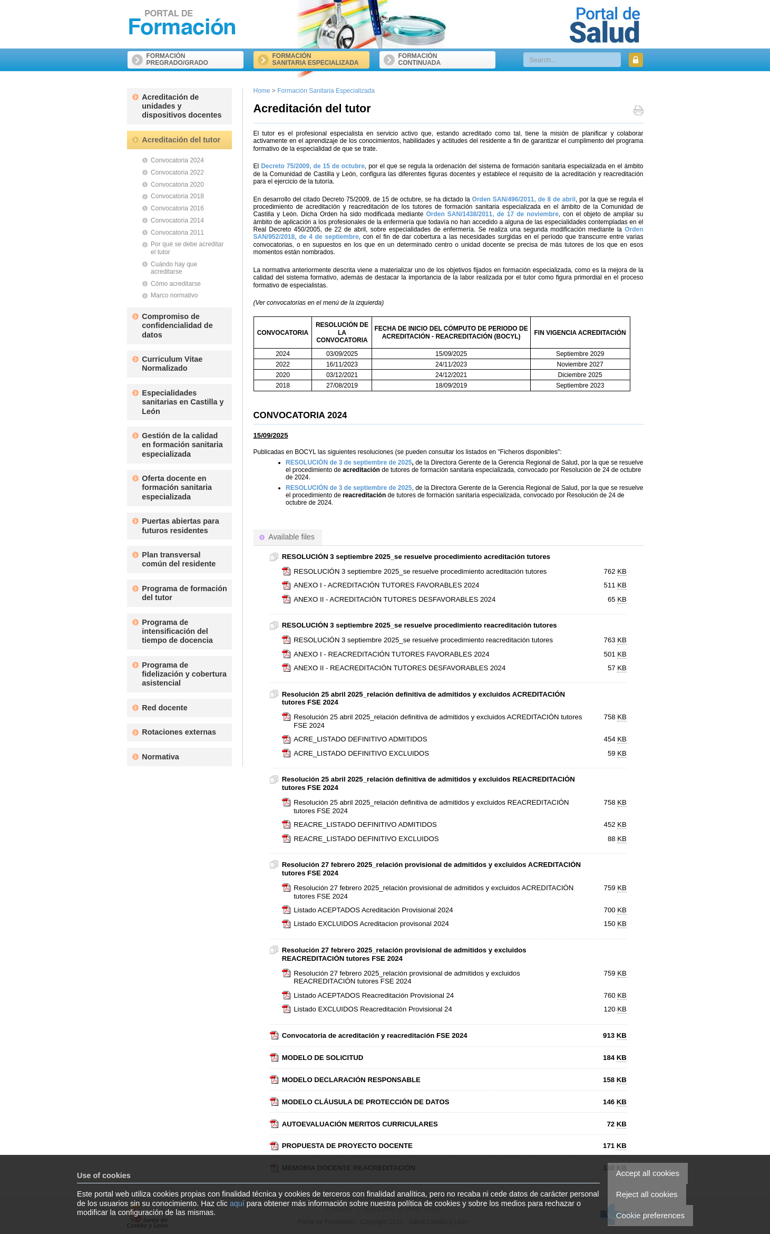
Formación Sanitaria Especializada (326, 90)
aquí (237, 1203)
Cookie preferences (650, 1215)
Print (638, 111)
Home (262, 90)
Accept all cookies (647, 1173)
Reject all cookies (647, 1194)
